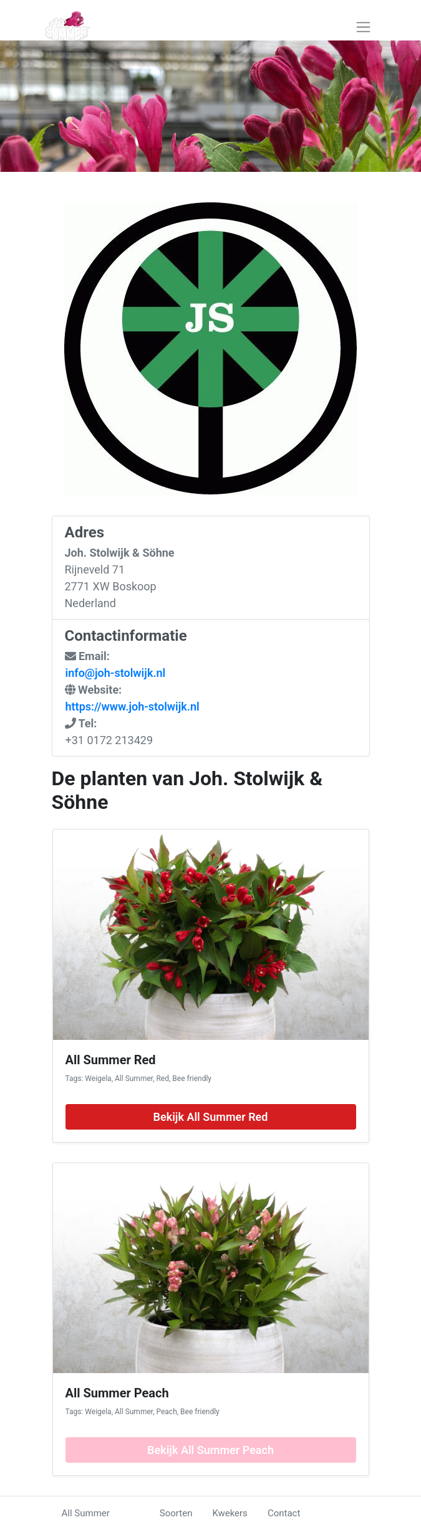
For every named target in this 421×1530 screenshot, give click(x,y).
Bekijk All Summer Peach (210, 1450)
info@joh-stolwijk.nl (115, 672)
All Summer (86, 1513)
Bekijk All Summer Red (210, 1116)
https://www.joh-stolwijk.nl (132, 706)
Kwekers (229, 1513)
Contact (284, 1513)
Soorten (176, 1513)
